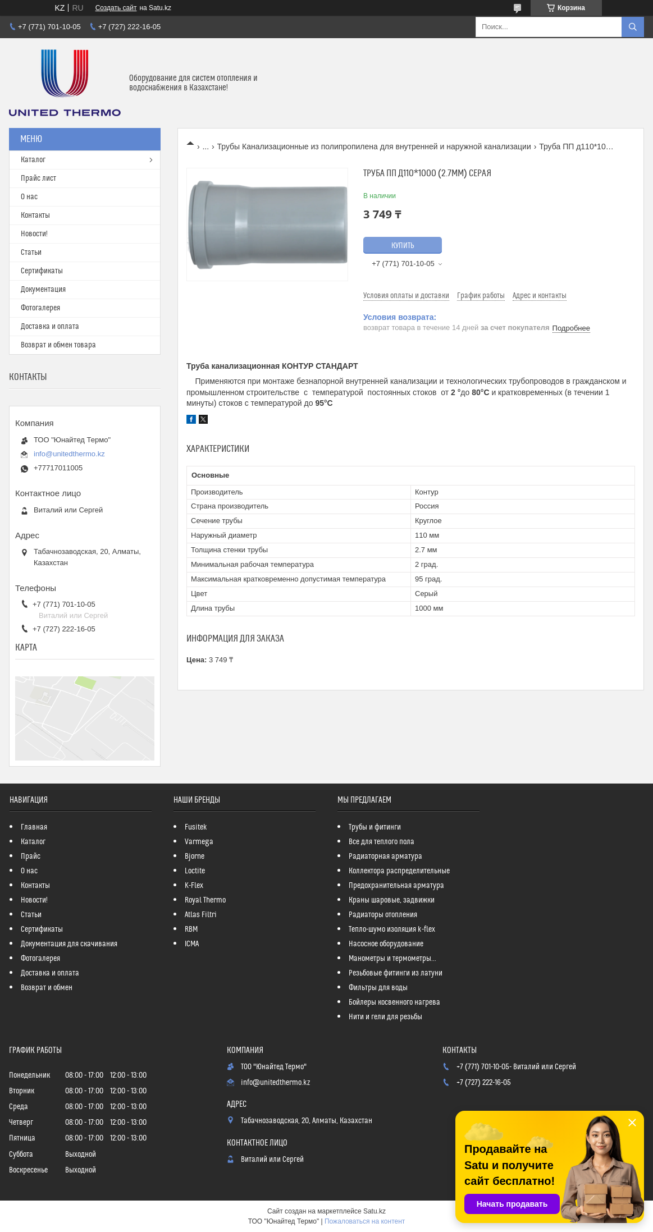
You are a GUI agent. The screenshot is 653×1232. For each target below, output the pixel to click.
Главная (34, 827)
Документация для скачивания (69, 944)
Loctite (195, 871)
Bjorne (194, 856)
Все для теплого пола (381, 841)
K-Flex (194, 885)
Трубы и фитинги (375, 827)
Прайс (30, 856)
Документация (43, 289)
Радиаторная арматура (385, 856)
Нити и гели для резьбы (385, 1017)
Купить (402, 245)
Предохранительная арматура (396, 885)
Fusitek (196, 827)
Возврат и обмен (46, 987)
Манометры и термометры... (392, 958)
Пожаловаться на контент (365, 1221)
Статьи (31, 252)
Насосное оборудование (386, 944)
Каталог (33, 159)
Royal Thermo (205, 900)
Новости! (34, 234)
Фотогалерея (40, 308)
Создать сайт (116, 8)
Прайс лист (38, 178)
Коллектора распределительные (399, 871)
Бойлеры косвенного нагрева (394, 1002)
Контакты (35, 215)
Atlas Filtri (201, 914)
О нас (29, 197)
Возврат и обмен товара (58, 345)
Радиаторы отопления (383, 914)
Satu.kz (374, 1211)
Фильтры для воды (378, 987)
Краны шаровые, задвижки (392, 900)
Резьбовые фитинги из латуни (395, 973)
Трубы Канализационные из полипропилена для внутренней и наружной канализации (374, 146)
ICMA (192, 944)
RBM (191, 929)
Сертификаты (42, 271)
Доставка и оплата (50, 326)
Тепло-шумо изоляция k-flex (392, 929)
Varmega (199, 841)
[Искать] (633, 27)
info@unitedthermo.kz (69, 454)
